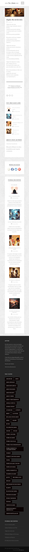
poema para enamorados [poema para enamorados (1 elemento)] (13, 444)
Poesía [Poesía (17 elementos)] (8, 460)
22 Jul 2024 (16, 119)
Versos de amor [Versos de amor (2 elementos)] (10, 505)
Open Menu (22, 3)
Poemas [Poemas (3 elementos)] (8, 453)
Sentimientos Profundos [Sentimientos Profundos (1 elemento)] (13, 484)
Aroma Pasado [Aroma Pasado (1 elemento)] (10, 406)
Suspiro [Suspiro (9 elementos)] (8, 501)
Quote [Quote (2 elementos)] (8, 477)
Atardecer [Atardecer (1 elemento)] (9, 410)
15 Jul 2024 (16, 134)
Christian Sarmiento (11, 144)
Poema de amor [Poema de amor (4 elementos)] (10, 437)
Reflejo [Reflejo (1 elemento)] (8, 480)
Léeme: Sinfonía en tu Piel (14, 222)
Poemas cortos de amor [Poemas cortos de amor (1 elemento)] (13, 456)
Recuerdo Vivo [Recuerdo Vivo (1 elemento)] (17, 477)
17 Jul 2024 (16, 126)
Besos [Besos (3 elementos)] (7, 413)
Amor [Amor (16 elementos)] (16, 378)
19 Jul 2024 (10, 22)
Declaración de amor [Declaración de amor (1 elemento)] (12, 416)
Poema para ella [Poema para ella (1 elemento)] (11, 441)
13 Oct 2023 (15, 314)
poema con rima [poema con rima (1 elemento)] (10, 434)
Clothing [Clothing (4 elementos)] (15, 413)
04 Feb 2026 (17, 111)
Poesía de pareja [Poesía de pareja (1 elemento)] (11, 466)
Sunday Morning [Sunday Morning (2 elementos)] (11, 498)
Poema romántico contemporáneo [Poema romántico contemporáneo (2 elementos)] (11, 449)
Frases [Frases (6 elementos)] (14, 420)
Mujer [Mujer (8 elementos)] (8, 423)
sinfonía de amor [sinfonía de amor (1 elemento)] (11, 494)
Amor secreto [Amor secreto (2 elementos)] (10, 392)
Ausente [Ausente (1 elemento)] (17, 410)
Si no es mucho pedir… (14, 196)
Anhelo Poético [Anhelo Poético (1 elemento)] (10, 403)
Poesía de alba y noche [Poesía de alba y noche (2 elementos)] (12, 463)
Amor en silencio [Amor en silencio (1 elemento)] (11, 385)
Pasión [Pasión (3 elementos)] (8, 430)
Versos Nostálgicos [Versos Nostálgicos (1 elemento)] (12, 513)
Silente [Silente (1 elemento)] (8, 487)
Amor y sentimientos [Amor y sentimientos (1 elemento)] (12, 399)
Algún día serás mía (9, 531)
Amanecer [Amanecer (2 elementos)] (9, 378)
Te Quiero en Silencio (14, 280)
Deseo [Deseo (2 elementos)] (7, 420)
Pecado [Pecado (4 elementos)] (15, 430)
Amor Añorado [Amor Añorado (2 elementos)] (10, 382)
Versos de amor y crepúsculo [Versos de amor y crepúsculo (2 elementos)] (11, 509)
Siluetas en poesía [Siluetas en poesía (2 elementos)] (11, 491)
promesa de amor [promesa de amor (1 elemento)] (11, 473)
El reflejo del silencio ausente (14, 311)
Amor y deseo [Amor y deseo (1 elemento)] (10, 396)
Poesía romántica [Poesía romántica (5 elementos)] (11, 470)
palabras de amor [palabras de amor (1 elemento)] (11, 427)
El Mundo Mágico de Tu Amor (14, 248)
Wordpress (21, 550)
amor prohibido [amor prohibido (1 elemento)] (10, 389)
